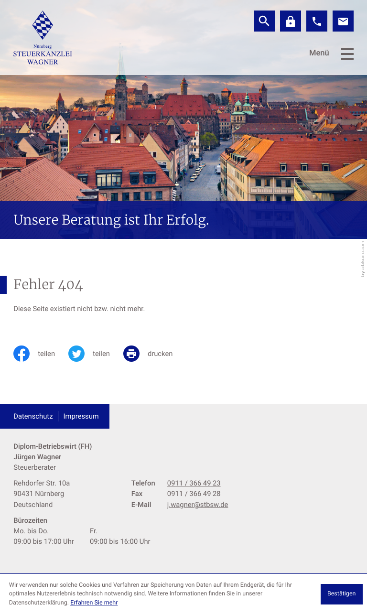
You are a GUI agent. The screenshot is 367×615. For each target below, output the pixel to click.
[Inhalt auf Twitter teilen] (95, 353)
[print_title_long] (154, 353)
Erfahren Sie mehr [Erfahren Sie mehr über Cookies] (94, 602)
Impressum (81, 416)
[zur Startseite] (42, 38)
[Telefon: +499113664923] (194, 483)
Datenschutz (33, 416)
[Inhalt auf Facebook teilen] (40, 353)
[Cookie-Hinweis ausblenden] (342, 594)
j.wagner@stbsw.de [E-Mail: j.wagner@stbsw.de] (197, 504)
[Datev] (290, 21)
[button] (316, 21)
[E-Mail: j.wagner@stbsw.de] (343, 21)
